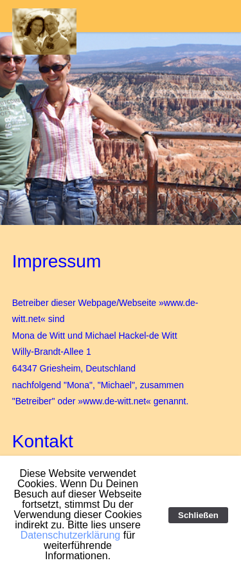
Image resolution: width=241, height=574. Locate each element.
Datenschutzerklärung (71, 535)
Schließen (198, 515)
